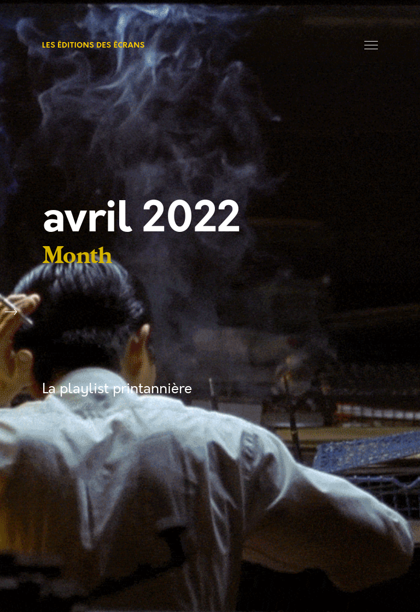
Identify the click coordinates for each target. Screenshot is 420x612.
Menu (371, 45)
